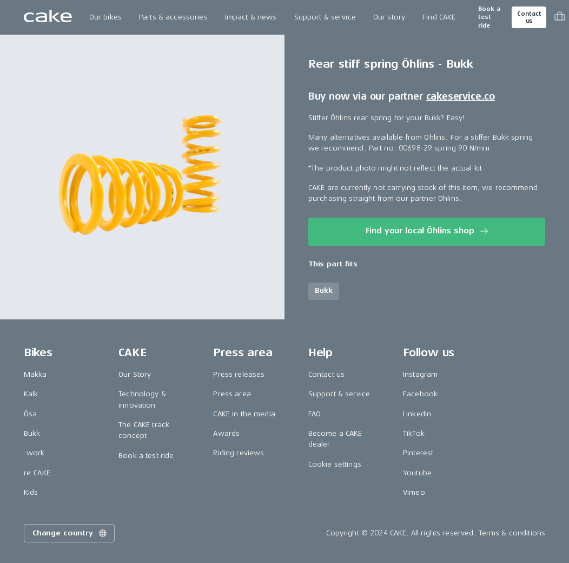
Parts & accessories (173, 17)
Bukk (32, 433)
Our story (389, 17)
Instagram (420, 374)
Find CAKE (438, 17)
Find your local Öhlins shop (428, 231)
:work (34, 453)
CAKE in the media (244, 414)
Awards (226, 433)
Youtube (417, 473)
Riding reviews (238, 453)
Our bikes (105, 17)
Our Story (134, 374)
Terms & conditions (512, 533)
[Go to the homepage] (48, 17)
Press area (231, 394)
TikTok (414, 433)
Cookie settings (334, 464)
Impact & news (251, 17)
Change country (70, 533)
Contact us (529, 17)
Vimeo (414, 492)
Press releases (238, 374)
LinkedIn (417, 414)
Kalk (31, 394)
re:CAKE (37, 473)
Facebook (420, 394)
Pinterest (418, 453)
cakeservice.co (460, 96)
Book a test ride (489, 17)
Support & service (325, 17)
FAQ (314, 414)
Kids (31, 492)
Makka (35, 374)
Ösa (30, 414)
